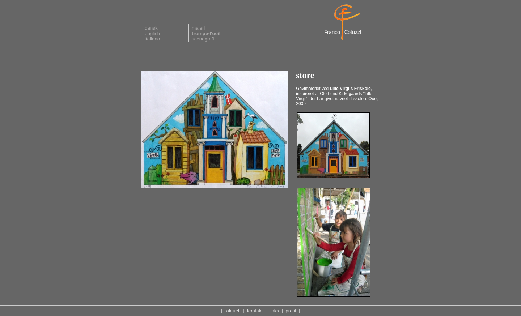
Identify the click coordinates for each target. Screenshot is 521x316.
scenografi (203, 39)
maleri (198, 28)
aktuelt (233, 310)
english (152, 33)
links (274, 310)
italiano (152, 39)
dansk (151, 28)
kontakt (255, 310)
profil (290, 310)
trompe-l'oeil (206, 33)
